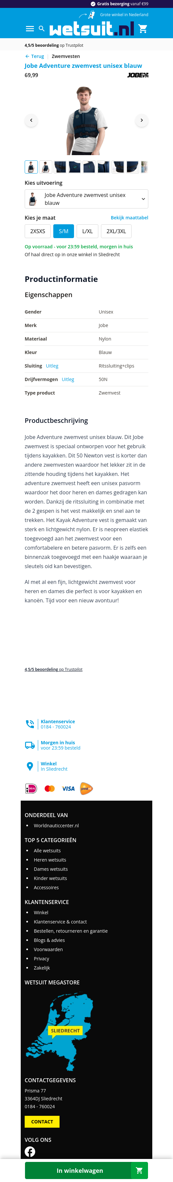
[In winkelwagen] (86, 1170)
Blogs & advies (49, 940)
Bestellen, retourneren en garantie (71, 931)
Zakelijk (42, 968)
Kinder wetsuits (50, 878)
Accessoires (46, 887)
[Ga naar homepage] (92, 28)
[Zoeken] (42, 28)
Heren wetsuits (50, 860)
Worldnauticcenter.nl (56, 825)
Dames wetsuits (51, 869)
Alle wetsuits (47, 850)
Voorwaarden (48, 949)
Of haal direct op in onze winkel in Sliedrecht (72, 254)
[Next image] (141, 120)
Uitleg (52, 366)
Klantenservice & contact (60, 922)
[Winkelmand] (143, 28)
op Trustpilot (54, 45)
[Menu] (30, 28)
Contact (42, 1121)
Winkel (41, 912)
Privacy (41, 958)
